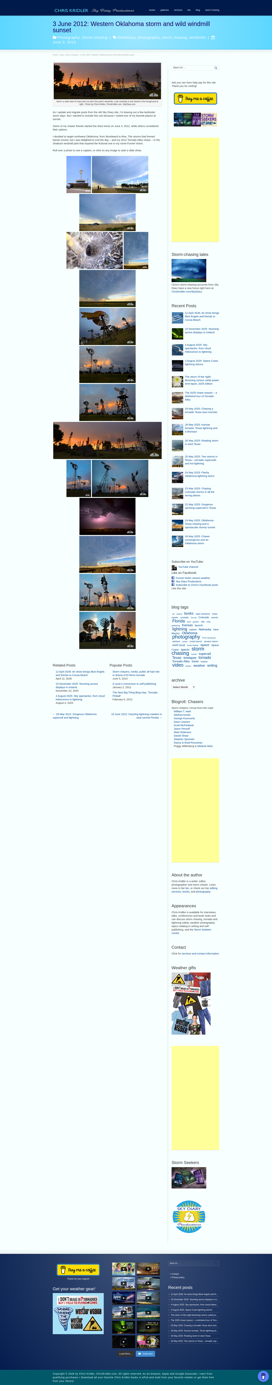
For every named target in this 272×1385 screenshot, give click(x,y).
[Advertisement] (195, 190)
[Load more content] (125, 1354)
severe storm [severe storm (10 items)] (211, 641)
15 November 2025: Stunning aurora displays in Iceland (196, 1299)
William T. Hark (182, 711)
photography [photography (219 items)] (186, 637)
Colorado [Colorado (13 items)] (204, 617)
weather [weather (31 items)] (199, 665)
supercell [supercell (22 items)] (205, 654)
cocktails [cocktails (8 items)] (184, 617)
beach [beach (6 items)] (179, 614)
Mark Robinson (182, 732)
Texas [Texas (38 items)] (176, 658)
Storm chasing (94, 37)
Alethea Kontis (182, 714)
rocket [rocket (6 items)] (184, 641)
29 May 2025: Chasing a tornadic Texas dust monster (195, 1325)
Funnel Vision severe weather (193, 577)
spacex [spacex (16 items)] (185, 649)
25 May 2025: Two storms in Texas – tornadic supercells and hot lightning (201, 460)
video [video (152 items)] (178, 665)
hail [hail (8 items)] (203, 622)
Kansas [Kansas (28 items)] (187, 625)
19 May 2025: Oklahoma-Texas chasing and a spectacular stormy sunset (200, 524)
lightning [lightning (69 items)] (179, 629)
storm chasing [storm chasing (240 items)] (188, 651)
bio (189, 10)
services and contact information (200, 953)
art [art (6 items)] (173, 614)
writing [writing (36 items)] (212, 665)
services (178, 10)
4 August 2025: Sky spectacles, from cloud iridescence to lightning (198, 348)
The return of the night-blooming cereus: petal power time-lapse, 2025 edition (202, 380)
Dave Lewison (182, 721)
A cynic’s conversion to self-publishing (134, 683)
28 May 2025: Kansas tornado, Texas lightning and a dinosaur (201, 428)
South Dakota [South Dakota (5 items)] (192, 645)
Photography (68, 37)
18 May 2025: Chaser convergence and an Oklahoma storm (197, 540)
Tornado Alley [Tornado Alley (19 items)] (181, 661)
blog (198, 10)
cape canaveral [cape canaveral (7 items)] (203, 614)
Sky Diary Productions (188, 581)
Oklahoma (126, 37)
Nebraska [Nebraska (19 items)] (205, 629)
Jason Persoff (182, 728)
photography (149, 37)
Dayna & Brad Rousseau (188, 742)
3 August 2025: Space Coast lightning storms (191, 1310)
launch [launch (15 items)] (199, 625)
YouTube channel (188, 566)
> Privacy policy (177, 1277)
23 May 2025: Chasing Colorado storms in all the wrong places (199, 492)
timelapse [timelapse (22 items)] (190, 658)
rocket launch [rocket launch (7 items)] (196, 641)
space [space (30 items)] (204, 645)
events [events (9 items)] (214, 617)
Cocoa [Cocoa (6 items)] (193, 618)
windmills (197, 37)
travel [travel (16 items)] (195, 661)
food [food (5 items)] (189, 622)
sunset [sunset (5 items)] (194, 654)
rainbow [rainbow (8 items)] (176, 641)
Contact (175, 1274)
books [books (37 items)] (188, 613)
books (152, 10)
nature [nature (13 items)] (193, 629)
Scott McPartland (184, 725)
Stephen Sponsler (184, 739)
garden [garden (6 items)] (196, 622)
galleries (164, 10)
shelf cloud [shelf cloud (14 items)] (178, 645)
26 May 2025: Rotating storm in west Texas (191, 1336)
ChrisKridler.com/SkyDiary (187, 291)
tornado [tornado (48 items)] (204, 658)
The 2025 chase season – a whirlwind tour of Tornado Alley (201, 396)
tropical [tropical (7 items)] (204, 661)
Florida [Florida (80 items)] (178, 621)
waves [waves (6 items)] (188, 666)
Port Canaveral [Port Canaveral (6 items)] (209, 638)
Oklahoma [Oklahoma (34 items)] (189, 633)
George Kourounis (184, 718)
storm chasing (212, 10)
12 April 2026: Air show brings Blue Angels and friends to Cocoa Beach (202, 316)
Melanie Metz (205, 746)
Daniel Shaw (181, 735)
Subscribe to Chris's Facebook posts (197, 584)
